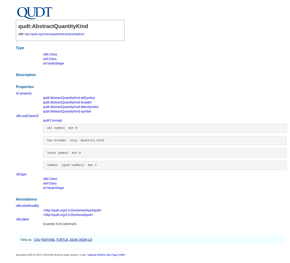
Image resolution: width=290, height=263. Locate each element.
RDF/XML (48, 239)
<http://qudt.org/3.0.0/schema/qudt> (68, 215)
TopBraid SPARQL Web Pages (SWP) (106, 255)
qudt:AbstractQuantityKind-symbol (67, 111)
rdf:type (21, 174)
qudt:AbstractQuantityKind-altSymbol (69, 98)
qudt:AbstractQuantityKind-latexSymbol (70, 107)
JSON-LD (85, 239)
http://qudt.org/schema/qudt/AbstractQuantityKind (54, 34)
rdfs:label (22, 219)
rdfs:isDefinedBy (27, 206)
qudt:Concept (52, 120)
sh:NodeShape (53, 63)
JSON (73, 239)
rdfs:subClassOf (27, 116)
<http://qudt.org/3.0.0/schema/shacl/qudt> (72, 210)
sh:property (24, 93)
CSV (37, 239)
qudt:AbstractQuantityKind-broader (67, 102)
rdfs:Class (50, 54)
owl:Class (50, 59)
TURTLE (62, 239)
